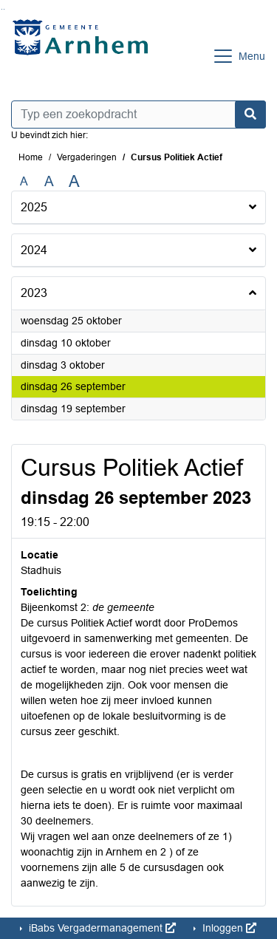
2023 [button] (34, 293)
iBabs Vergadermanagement (101, 928)
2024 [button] (34, 250)
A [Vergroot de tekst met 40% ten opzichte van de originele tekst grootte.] (74, 182)
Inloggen (227, 928)
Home (30, 157)
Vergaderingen (87, 157)
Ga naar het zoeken (1, 9)
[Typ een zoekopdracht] (138, 114)
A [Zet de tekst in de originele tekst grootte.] (24, 181)
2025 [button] (34, 207)
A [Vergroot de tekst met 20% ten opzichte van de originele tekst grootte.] (49, 181)
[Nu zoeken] (250, 114)
